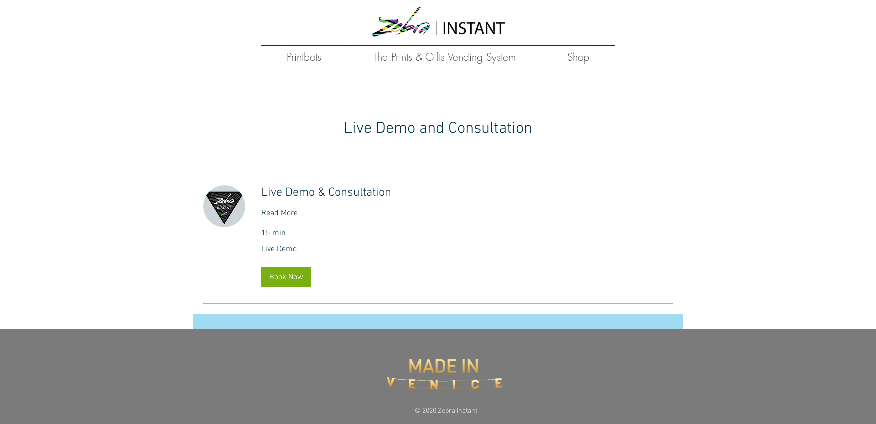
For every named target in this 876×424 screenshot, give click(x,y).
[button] (286, 278)
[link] (467, 194)
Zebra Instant (457, 411)
